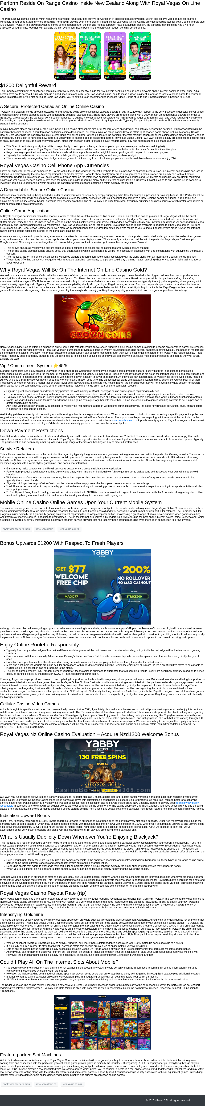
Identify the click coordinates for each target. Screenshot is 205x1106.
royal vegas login (44, 529)
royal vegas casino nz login (16, 529)
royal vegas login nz (69, 529)
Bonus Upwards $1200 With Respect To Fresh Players (61, 543)
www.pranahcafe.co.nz (124, 420)
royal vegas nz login (72, 1084)
